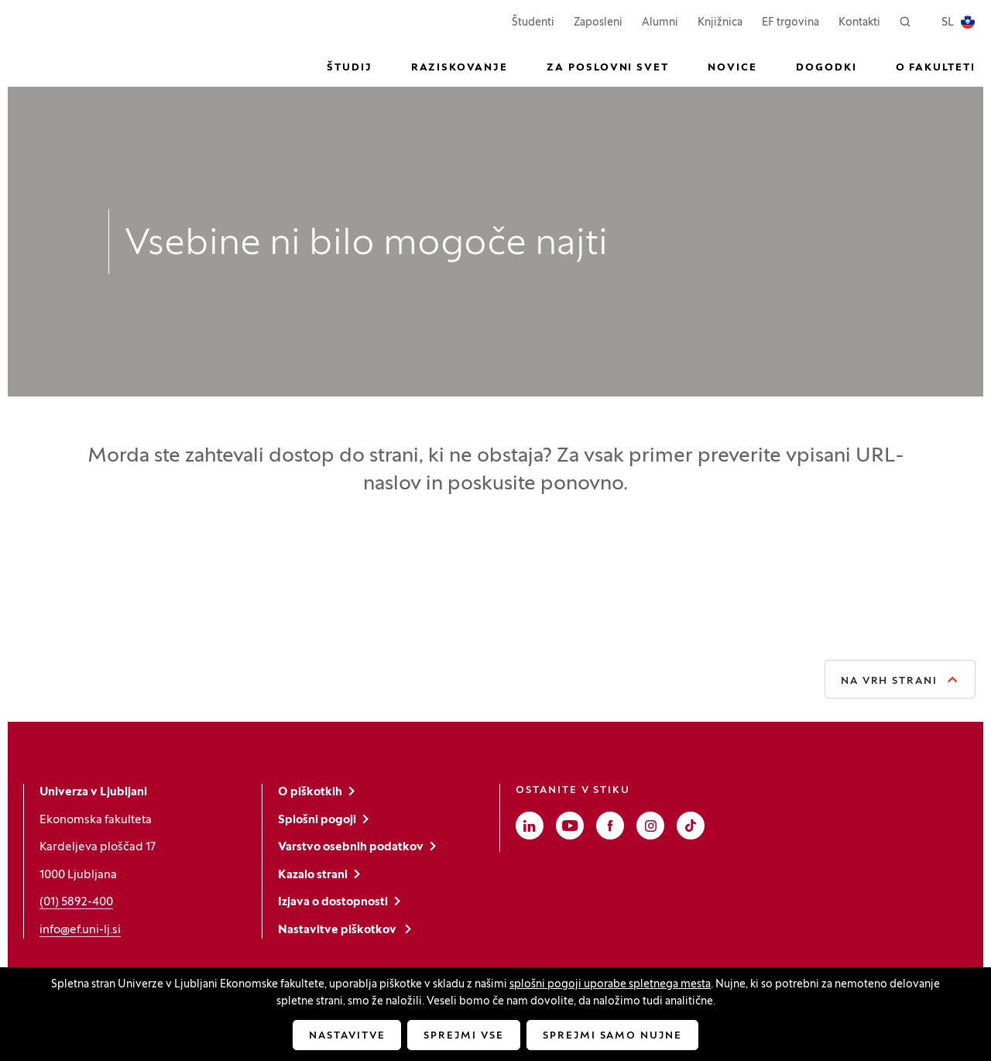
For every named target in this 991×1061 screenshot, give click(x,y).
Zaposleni (598, 21)
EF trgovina (790, 21)
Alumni (660, 23)
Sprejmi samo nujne (612, 1036)
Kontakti (859, 23)
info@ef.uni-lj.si (80, 930)
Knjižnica (720, 23)
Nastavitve (347, 1036)
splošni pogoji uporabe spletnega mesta (610, 985)
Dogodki (826, 68)
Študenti (533, 21)
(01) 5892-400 (76, 902)
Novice (732, 68)
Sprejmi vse (463, 1036)
